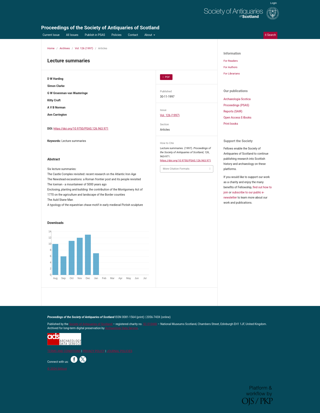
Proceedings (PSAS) (236, 105)
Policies (116, 35)
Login (273, 3)
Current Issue (51, 35)
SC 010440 (150, 324)
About (148, 35)
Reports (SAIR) (233, 111)
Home (50, 48)
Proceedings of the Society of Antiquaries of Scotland (100, 28)
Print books (231, 123)
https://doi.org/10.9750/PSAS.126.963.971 (80, 128)
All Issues (72, 35)
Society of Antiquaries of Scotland (91, 324)
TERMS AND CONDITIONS (64, 351)
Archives (65, 48)
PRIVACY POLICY (94, 351)
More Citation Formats (176, 168)
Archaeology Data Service (121, 328)
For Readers (231, 60)
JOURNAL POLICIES (119, 351)
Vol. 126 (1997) (84, 48)
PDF (167, 77)
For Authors (230, 67)
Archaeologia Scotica (237, 99)
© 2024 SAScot (57, 368)
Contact (133, 35)
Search (270, 35)
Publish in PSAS (95, 35)
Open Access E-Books (237, 117)
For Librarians (232, 73)
